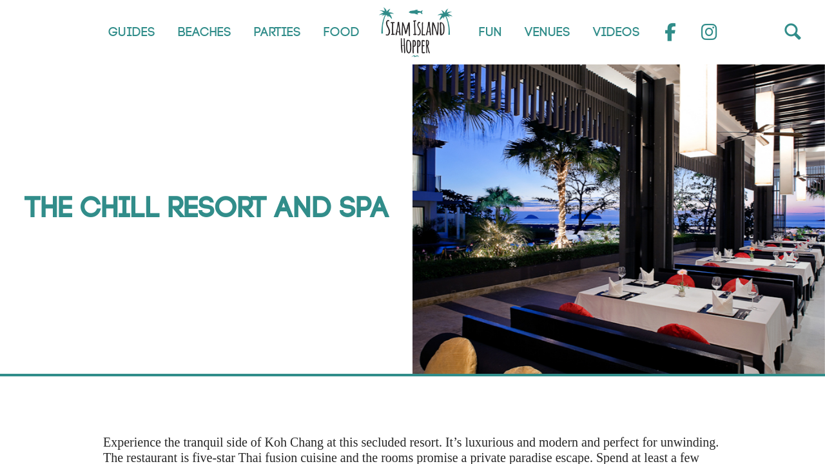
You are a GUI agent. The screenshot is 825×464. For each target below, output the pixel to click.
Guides (131, 32)
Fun (490, 32)
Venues (547, 32)
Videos (616, 32)
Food (342, 32)
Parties (277, 32)
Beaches (204, 32)
